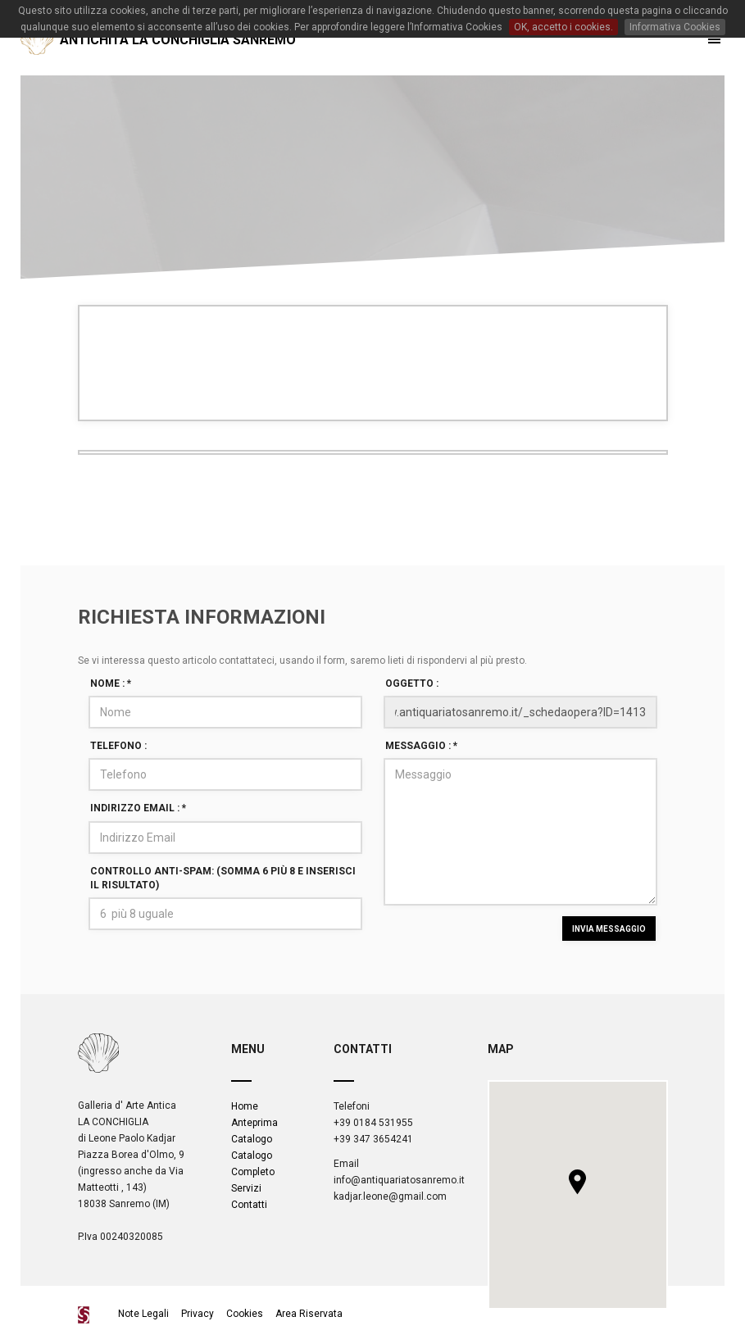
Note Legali (144, 1313)
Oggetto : (411, 683)
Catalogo (251, 1139)
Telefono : (118, 745)
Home (244, 1106)
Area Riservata (309, 1313)
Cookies (244, 1313)
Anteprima (254, 1122)
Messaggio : (421, 745)
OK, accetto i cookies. (563, 27)
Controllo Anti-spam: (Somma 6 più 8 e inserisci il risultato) (223, 878)
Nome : (110, 683)
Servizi (246, 1188)
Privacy (197, 1313)
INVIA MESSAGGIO (609, 928)
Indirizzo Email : (138, 808)
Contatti (249, 1204)
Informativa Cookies (674, 27)
